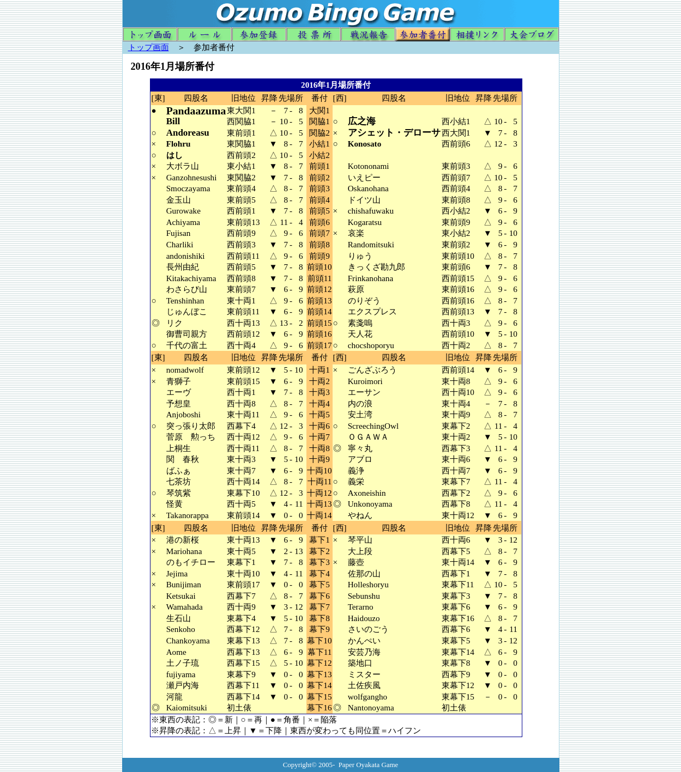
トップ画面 (148, 47)
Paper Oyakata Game (369, 765)
